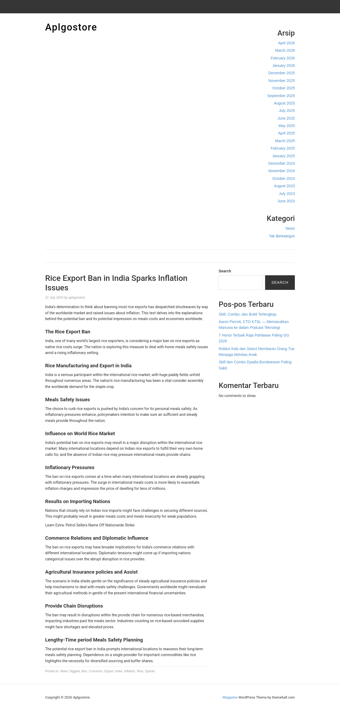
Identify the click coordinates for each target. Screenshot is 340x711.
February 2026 (283, 58)
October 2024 (283, 178)
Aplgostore (71, 27)
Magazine (230, 697)
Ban (84, 671)
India (118, 671)
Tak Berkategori (282, 236)
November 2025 (281, 80)
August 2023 (284, 186)
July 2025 (287, 110)
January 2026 (283, 65)
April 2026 (286, 43)
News (290, 228)
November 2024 (281, 171)
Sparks (150, 671)
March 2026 (285, 50)
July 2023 (287, 193)
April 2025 (286, 133)
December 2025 (281, 73)
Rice (140, 671)
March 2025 (285, 141)
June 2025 (286, 118)
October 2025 (283, 88)
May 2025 (287, 126)
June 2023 (286, 201)
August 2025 (284, 103)
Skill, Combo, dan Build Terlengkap (247, 314)
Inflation (129, 671)
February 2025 (283, 148)
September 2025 (281, 96)
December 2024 (281, 163)
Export (108, 671)
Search (225, 271)
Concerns (95, 671)
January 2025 (283, 156)
